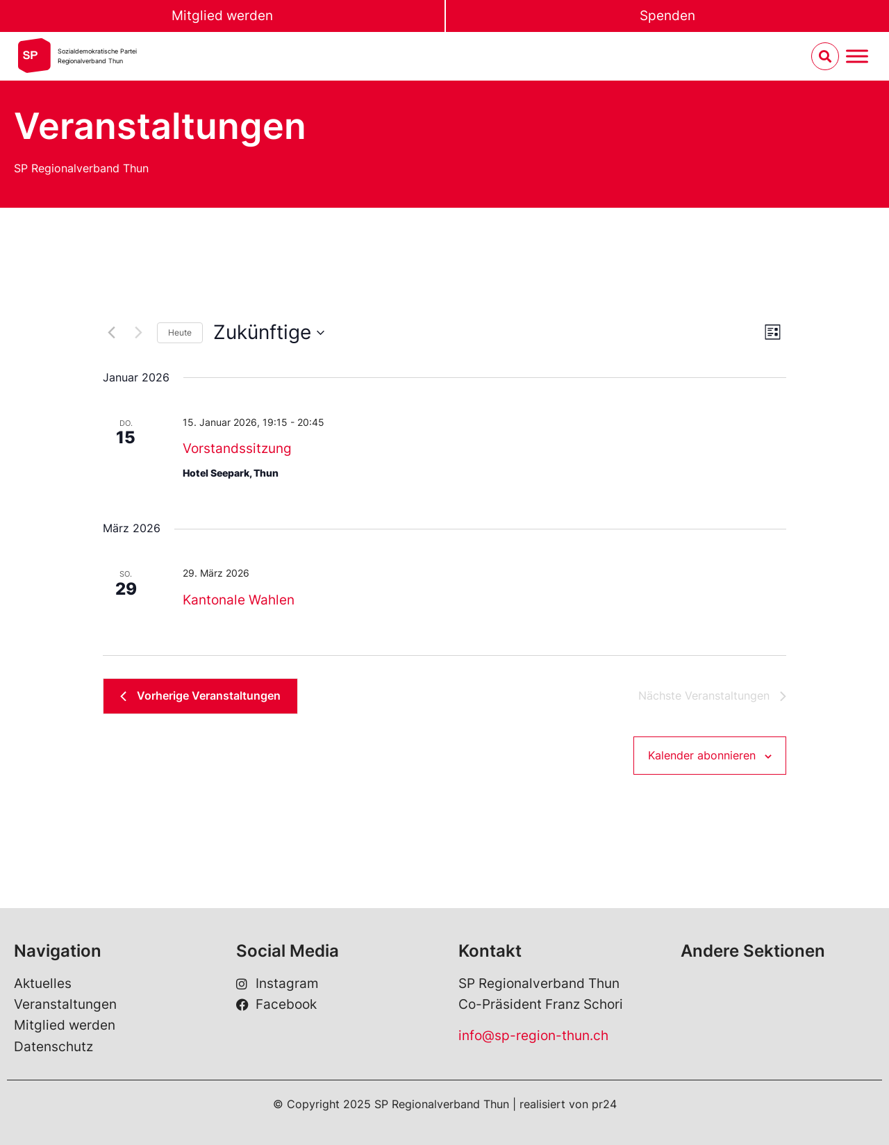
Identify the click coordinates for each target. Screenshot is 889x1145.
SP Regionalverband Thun (81, 168)
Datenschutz (53, 1047)
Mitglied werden (222, 16)
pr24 (604, 1104)
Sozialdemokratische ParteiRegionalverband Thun (97, 56)
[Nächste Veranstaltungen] (138, 332)
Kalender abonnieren (702, 755)
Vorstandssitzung (237, 448)
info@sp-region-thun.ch (533, 1036)
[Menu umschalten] (857, 56)
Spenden (667, 16)
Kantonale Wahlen (238, 600)
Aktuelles (43, 983)
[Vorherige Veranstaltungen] (111, 332)
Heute (180, 332)
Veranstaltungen (65, 1004)
